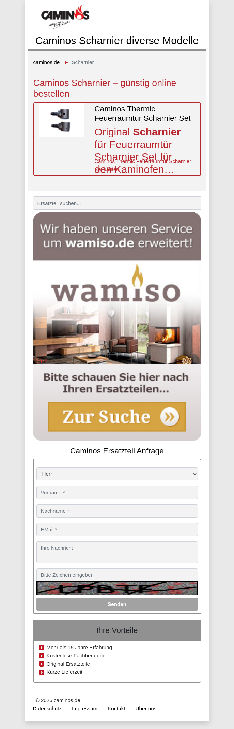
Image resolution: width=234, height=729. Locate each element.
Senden (117, 604)
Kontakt (116, 708)
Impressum (84, 708)
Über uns (146, 708)
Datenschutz (47, 708)
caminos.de (46, 62)
